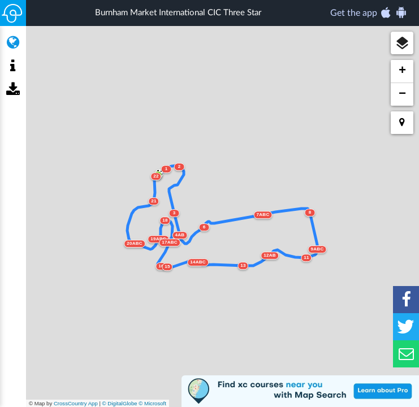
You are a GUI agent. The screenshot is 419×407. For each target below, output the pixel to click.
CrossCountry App (76, 403)
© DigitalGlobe (119, 403)
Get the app (369, 12)
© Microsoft (152, 403)
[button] (402, 43)
